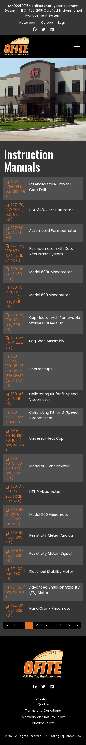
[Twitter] (43, 29)
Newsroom (27, 22)
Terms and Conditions (43, 710)
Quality (43, 704)
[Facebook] (35, 29)
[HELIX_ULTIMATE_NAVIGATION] (77, 46)
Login (62, 22)
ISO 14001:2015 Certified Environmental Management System (51, 13)
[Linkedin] (52, 29)
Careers (47, 22)
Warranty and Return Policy (43, 717)
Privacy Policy (43, 723)
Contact (43, 699)
